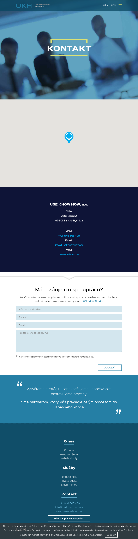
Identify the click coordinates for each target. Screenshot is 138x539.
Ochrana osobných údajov (17, 530)
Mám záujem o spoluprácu (69, 518)
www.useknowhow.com (69, 511)
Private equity (69, 480)
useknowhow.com (69, 254)
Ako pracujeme (69, 454)
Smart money (69, 484)
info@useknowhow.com (69, 245)
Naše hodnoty (69, 458)
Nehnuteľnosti (69, 476)
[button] (69, 137)
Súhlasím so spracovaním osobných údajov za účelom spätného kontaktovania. (55, 356)
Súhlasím (111, 534)
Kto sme (69, 450)
